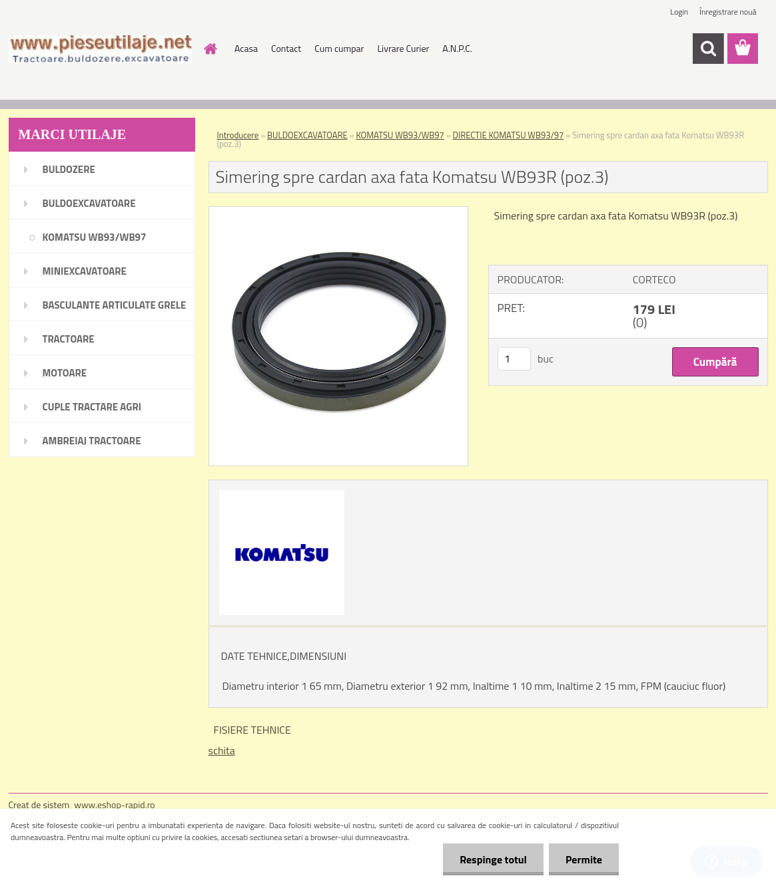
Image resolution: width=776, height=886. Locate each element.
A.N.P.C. (457, 48)
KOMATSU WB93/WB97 (400, 135)
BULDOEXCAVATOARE (307, 135)
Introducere (238, 135)
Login (679, 11)
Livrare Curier (403, 48)
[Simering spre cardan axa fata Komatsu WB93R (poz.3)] (338, 212)
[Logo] (100, 49)
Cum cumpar (339, 48)
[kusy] (514, 358)
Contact (286, 48)
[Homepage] (209, 48)
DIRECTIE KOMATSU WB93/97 (508, 135)
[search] (708, 48)
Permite (584, 859)
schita (221, 750)
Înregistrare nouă (727, 11)
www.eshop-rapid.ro (114, 805)
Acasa (246, 48)
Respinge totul (493, 859)
